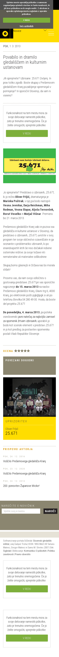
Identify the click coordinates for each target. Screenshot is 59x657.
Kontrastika (29, 550)
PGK (5, 46)
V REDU (26, 20)
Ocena (8, 351)
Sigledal (7, 550)
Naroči (50, 511)
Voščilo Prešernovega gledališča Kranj (24, 461)
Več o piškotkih (26, 26)
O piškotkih (41, 550)
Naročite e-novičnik (18, 505)
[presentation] (25, 521)
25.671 (12, 433)
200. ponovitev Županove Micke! (21, 486)
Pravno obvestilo (23, 554)
